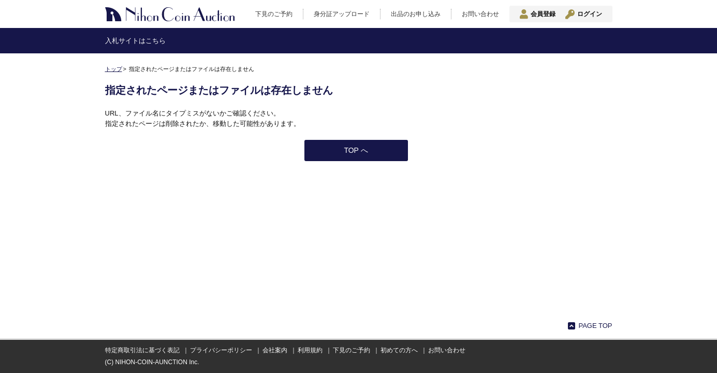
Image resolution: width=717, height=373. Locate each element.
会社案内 (274, 350)
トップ (113, 69)
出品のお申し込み (416, 14)
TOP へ (356, 150)
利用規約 (310, 350)
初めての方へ (399, 350)
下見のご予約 (273, 14)
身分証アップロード (342, 14)
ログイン (589, 14)
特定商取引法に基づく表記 (142, 350)
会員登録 (543, 14)
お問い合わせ (480, 14)
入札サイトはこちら (135, 41)
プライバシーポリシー (221, 350)
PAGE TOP (595, 325)
